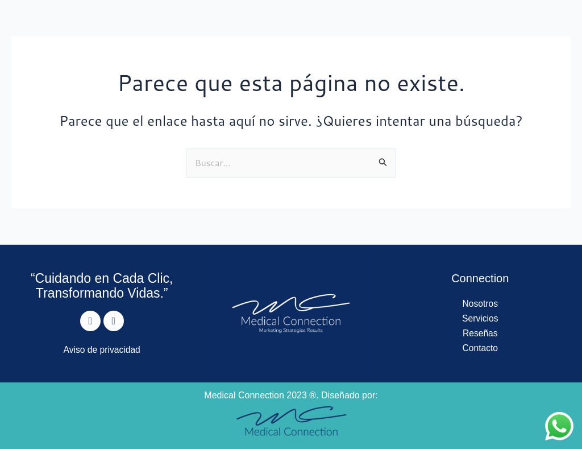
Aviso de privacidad (102, 350)
